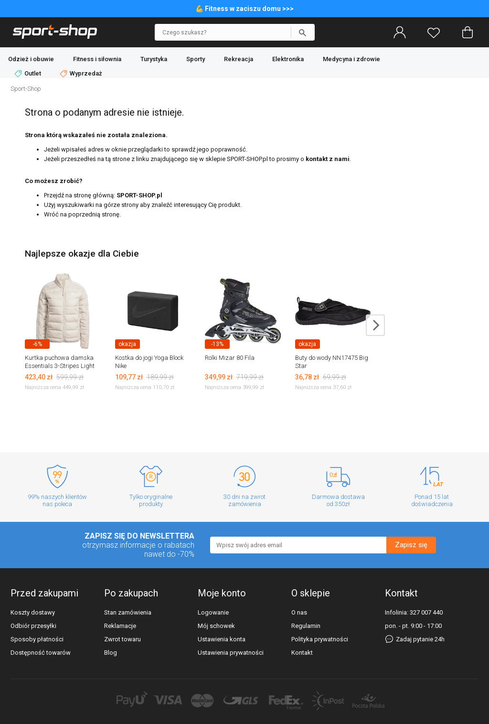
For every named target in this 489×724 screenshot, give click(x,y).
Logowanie (213, 612)
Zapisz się (411, 544)
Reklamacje (120, 625)
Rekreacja (238, 59)
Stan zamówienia (127, 612)
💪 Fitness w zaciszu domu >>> (244, 8)
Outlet (28, 73)
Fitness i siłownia (97, 59)
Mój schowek (216, 625)
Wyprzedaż (81, 73)
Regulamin (305, 625)
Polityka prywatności (319, 639)
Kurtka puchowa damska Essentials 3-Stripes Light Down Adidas (60, 366)
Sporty (195, 59)
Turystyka (153, 59)
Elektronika (288, 59)
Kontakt (302, 652)
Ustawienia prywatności (231, 652)
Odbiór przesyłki (33, 625)
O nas (299, 612)
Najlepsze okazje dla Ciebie (82, 253)
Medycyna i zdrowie (351, 59)
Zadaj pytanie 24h (415, 639)
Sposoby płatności (37, 639)
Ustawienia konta (221, 639)
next (375, 325)
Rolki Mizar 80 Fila (230, 357)
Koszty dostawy (33, 612)
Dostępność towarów (41, 652)
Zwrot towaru (122, 639)
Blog (110, 652)
